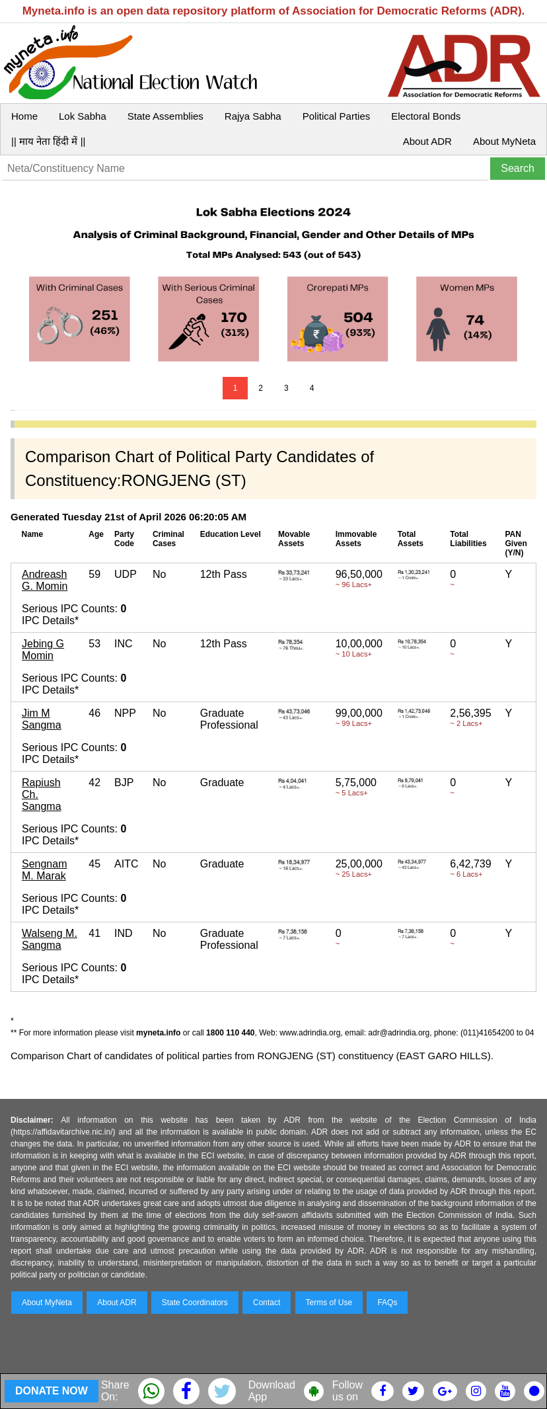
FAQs (387, 1302)
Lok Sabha (82, 116)
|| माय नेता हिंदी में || (48, 141)
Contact (266, 1302)
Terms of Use (329, 1302)
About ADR (427, 141)
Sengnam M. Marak (44, 869)
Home (24, 116)
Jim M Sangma (41, 719)
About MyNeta (504, 141)
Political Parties (337, 116)
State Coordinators (195, 1302)
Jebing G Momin (43, 649)
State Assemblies (165, 116)
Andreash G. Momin (44, 580)
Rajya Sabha (253, 116)
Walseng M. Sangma (49, 939)
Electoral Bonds (425, 116)
